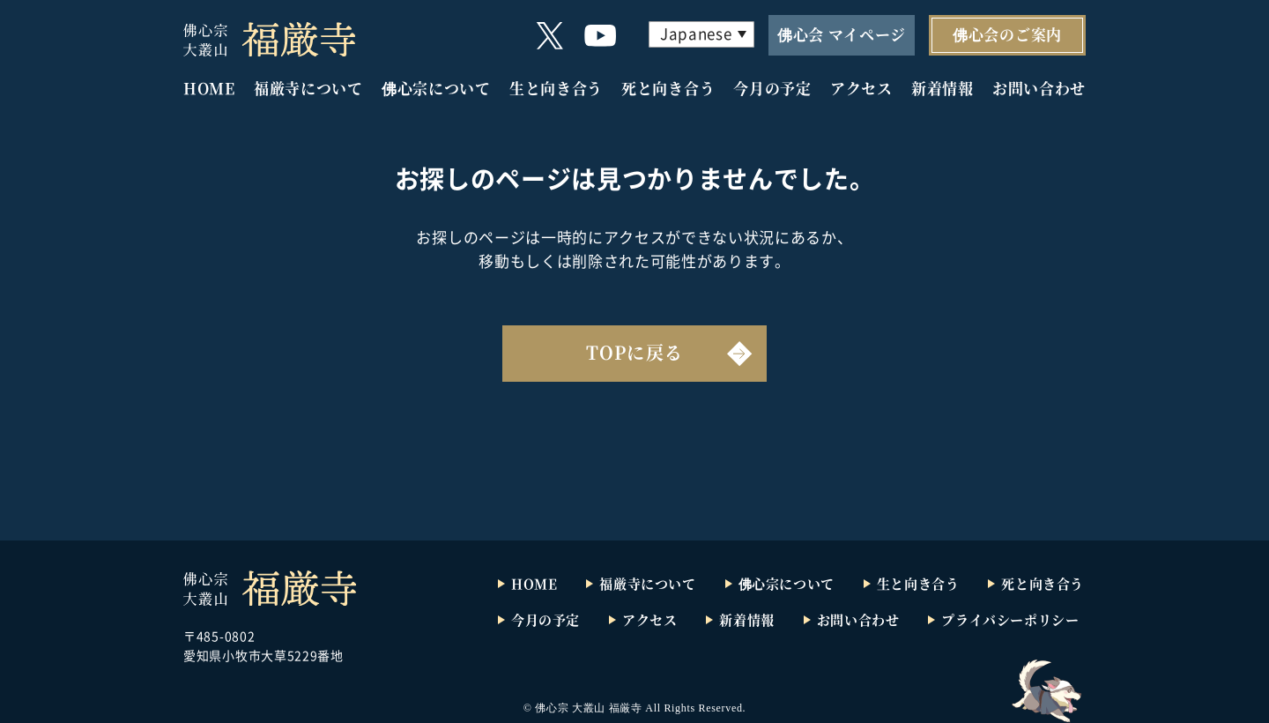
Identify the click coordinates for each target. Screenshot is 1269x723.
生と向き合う (556, 88)
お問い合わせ (1039, 88)
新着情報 (942, 88)
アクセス (861, 88)
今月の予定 (772, 88)
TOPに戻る (634, 352)
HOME (209, 88)
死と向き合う (668, 88)
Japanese (695, 33)
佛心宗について (436, 88)
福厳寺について (308, 88)
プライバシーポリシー (1010, 619)
